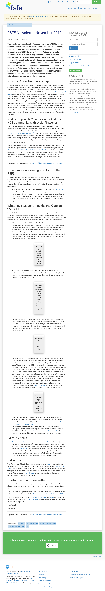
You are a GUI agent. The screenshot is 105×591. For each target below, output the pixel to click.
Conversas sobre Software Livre (80, 66)
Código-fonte (74, 571)
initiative (49, 464)
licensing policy (28, 585)
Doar (96, 2)
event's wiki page (39, 385)
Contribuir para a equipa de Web (80, 574)
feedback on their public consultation (46, 431)
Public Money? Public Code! (16, 526)
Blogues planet (74, 63)
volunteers (34, 497)
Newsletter (21, 523)
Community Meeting (32, 523)
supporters (42, 497)
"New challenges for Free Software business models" (30, 442)
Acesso (51, 2)
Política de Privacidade (45, 581)
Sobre (70, 8)
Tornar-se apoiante (75, 71)
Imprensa (96, 8)
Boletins (72, 53)
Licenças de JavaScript (45, 587)
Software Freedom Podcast (48, 523)
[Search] (74, 2)
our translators (33, 499)
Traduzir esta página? (77, 578)
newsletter (23, 449)
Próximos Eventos (75, 59)
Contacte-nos (42, 571)
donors (51, 497)
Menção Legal (42, 578)
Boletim (12, 25)
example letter (29, 473)
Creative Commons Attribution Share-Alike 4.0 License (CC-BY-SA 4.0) (20, 581)
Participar (87, 8)
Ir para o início (96, 556)
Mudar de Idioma (64, 2)
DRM (27, 526)
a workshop (59, 189)
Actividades (78, 8)
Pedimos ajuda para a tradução (39, 16)
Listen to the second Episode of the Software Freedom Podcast (29, 150)
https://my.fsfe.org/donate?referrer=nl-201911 (46, 163)
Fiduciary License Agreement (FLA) (22, 133)
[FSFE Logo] (14, 6)
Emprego (41, 574)
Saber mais (72, 112)
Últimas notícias (74, 56)
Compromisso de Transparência (48, 584)
